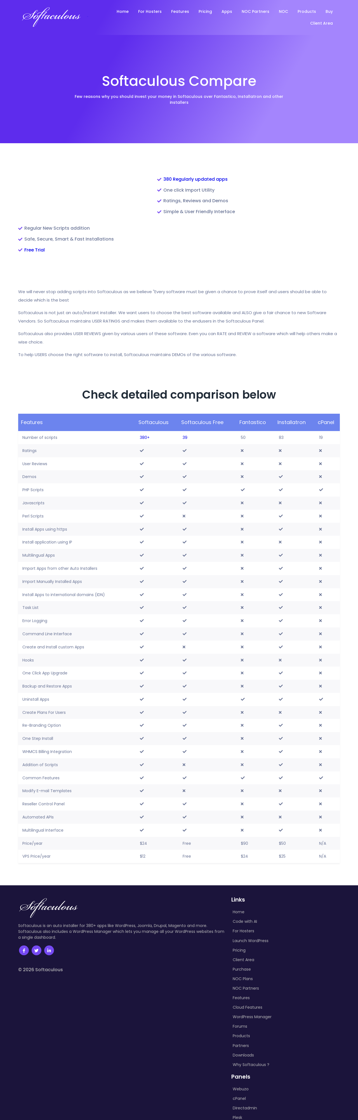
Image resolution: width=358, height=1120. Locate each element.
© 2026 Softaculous (40, 928)
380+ (145, 396)
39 (185, 396)
